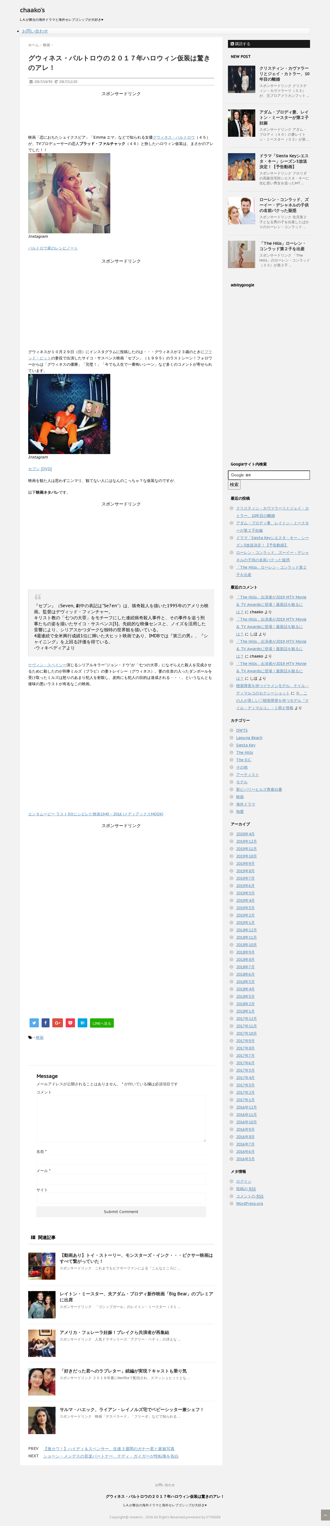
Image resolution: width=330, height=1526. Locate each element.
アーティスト (247, 774)
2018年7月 (245, 966)
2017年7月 (245, 1055)
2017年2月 (245, 1092)
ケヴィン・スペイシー (47, 664)
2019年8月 (245, 870)
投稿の (246, 1188)
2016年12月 (246, 1107)
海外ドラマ (245, 804)
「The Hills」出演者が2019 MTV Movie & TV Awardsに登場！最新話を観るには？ (271, 604)
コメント (44, 1092)
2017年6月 (245, 1062)
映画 (40, 1037)
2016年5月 (245, 1158)
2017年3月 (245, 1085)
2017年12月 (246, 1018)
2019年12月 (246, 841)
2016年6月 (245, 1151)
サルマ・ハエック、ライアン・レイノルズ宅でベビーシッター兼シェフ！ (132, 1409)
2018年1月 (245, 1011)
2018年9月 (245, 952)
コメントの (250, 1196)
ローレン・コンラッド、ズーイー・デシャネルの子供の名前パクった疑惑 (284, 205)
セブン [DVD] (40, 468)
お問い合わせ (35, 31)
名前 (41, 1151)
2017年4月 (245, 1077)
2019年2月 (245, 915)
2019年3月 (245, 907)
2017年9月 (245, 1040)
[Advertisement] (127, 109)
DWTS (242, 730)
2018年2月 (245, 1003)
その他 (242, 767)
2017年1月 (245, 1099)
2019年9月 (245, 863)
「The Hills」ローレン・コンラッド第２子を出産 (282, 246)
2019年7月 (245, 878)
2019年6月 (245, 885)
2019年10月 (246, 856)
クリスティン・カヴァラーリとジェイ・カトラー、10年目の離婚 (284, 74)
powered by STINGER (203, 1517)
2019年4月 (245, 900)
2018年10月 (246, 944)
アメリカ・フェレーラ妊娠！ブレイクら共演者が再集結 (114, 1332)
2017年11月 (246, 1026)
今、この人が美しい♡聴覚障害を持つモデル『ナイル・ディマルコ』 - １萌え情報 (272, 700)
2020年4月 (245, 834)
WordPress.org (249, 1203)
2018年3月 (245, 996)
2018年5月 (245, 981)
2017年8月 (245, 1048)
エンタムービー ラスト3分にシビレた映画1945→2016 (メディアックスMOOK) (95, 814)
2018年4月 (245, 989)
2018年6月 (245, 974)
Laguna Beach (249, 737)
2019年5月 (245, 893)
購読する (240, 43)
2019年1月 (245, 922)
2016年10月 (246, 1122)
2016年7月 (245, 1144)
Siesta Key (245, 745)
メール (43, 1170)
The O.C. (243, 759)
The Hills (244, 752)
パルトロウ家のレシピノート (53, 248)
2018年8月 (245, 959)
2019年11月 (246, 848)
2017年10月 (246, 1033)
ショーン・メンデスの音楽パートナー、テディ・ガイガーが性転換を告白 (111, 1456)
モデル (242, 782)
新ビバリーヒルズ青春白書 (259, 789)
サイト (42, 1189)
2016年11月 (246, 1114)
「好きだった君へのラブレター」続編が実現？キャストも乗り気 (123, 1371)
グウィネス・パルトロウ (174, 137)
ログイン (243, 1181)
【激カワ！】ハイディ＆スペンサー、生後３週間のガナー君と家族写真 (109, 1448)
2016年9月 (245, 1129)
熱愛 (240, 811)
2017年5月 (245, 1070)
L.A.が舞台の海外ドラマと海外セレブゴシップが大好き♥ (165, 1505)
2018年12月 (246, 930)
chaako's (32, 10)
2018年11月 (246, 937)
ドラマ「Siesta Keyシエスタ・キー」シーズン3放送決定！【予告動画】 (284, 161)
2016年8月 (245, 1136)
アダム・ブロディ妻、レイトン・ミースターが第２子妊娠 (284, 117)
